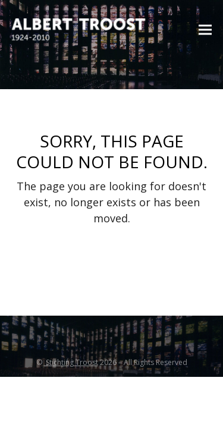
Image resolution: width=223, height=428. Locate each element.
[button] (205, 30)
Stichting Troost (71, 362)
